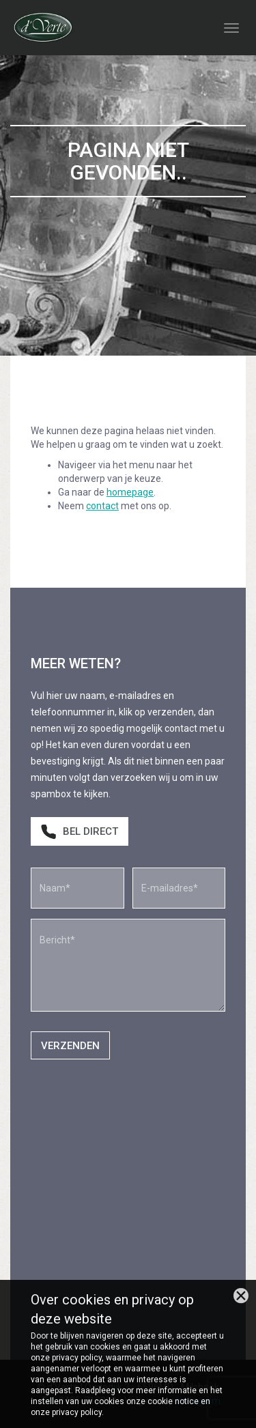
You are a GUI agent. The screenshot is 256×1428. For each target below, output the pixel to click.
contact (102, 505)
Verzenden (70, 1046)
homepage (130, 492)
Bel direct (79, 832)
